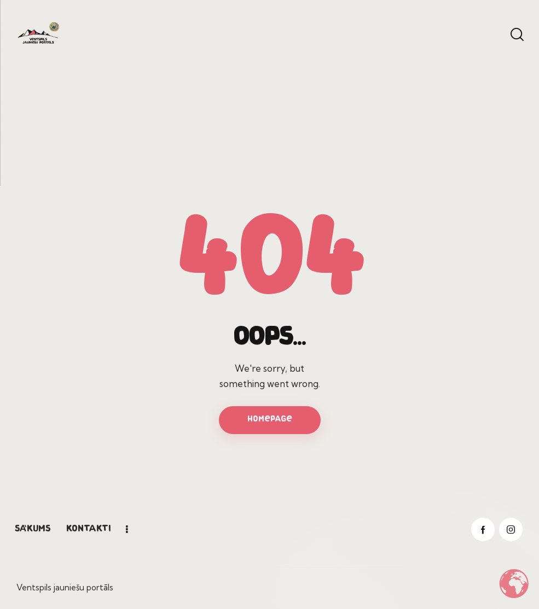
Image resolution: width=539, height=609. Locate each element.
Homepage (269, 419)
